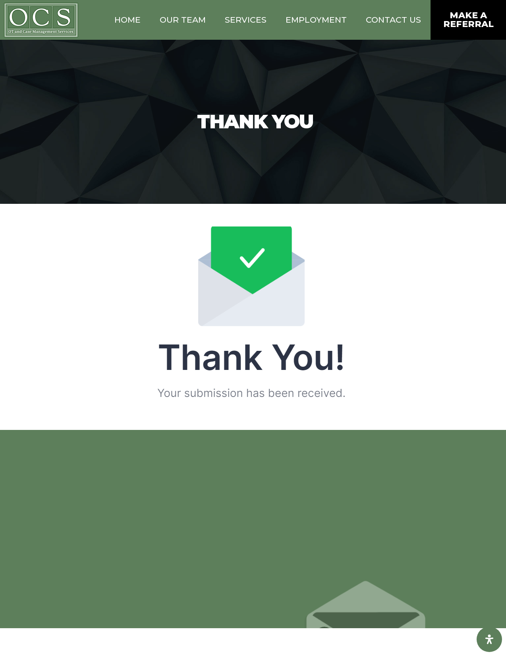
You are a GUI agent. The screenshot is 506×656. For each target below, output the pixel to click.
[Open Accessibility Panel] (489, 639)
